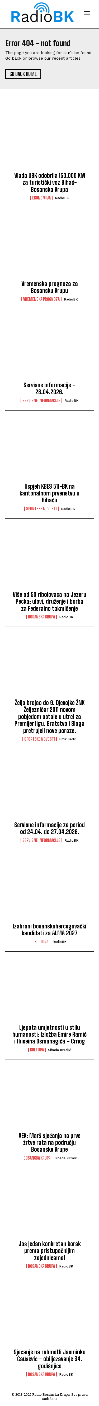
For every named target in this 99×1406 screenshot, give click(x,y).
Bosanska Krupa (41, 617)
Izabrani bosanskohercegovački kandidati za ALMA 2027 (49, 930)
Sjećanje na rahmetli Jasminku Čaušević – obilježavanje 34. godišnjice (50, 1359)
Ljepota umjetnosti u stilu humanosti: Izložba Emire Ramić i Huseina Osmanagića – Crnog (49, 1034)
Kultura (41, 942)
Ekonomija (41, 198)
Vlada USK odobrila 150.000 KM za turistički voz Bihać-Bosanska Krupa (49, 182)
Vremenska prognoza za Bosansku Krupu (49, 287)
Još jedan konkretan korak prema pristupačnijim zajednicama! (49, 1250)
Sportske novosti (41, 509)
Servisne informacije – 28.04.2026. (49, 388)
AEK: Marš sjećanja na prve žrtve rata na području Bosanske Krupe (49, 1142)
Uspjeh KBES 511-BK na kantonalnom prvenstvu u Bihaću (49, 493)
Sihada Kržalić (59, 1050)
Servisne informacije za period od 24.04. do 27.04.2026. (49, 828)
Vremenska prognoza (41, 299)
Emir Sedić (68, 739)
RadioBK (62, 198)
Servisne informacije (41, 400)
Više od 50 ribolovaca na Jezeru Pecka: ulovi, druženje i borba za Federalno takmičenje (49, 601)
